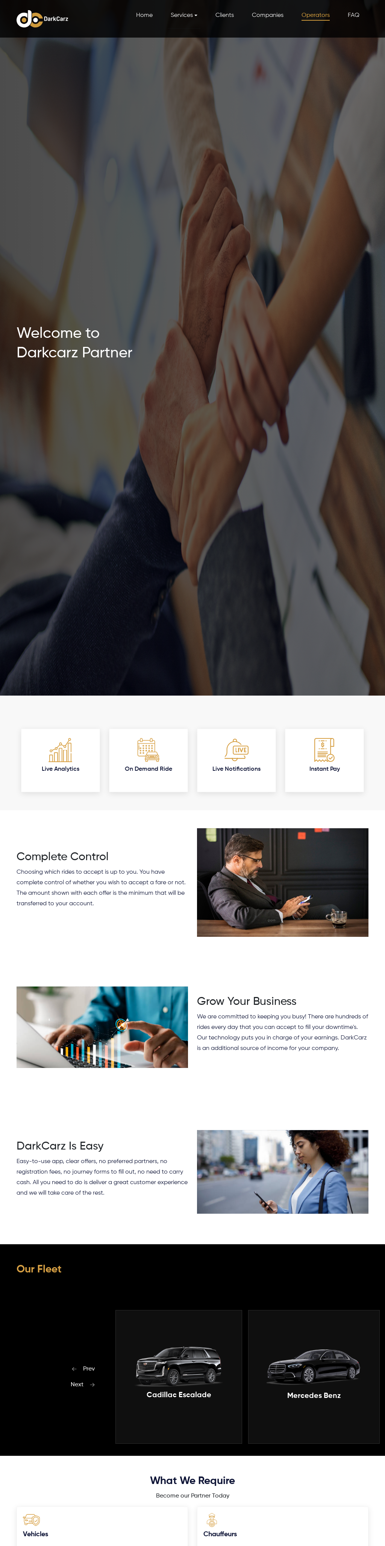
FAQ (353, 15)
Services (182, 15)
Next (83, 1385)
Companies (267, 15)
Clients (224, 15)
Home (144, 15)
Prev (83, 1369)
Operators (316, 15)
